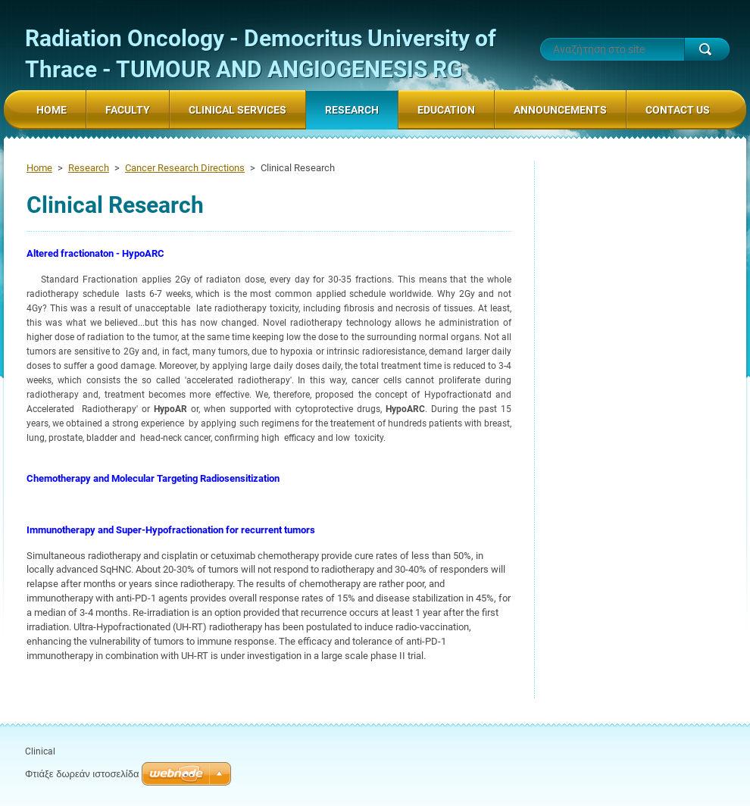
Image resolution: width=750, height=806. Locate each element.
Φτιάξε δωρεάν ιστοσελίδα (82, 773)
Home (39, 167)
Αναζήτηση (707, 49)
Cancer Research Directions (185, 167)
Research (88, 167)
